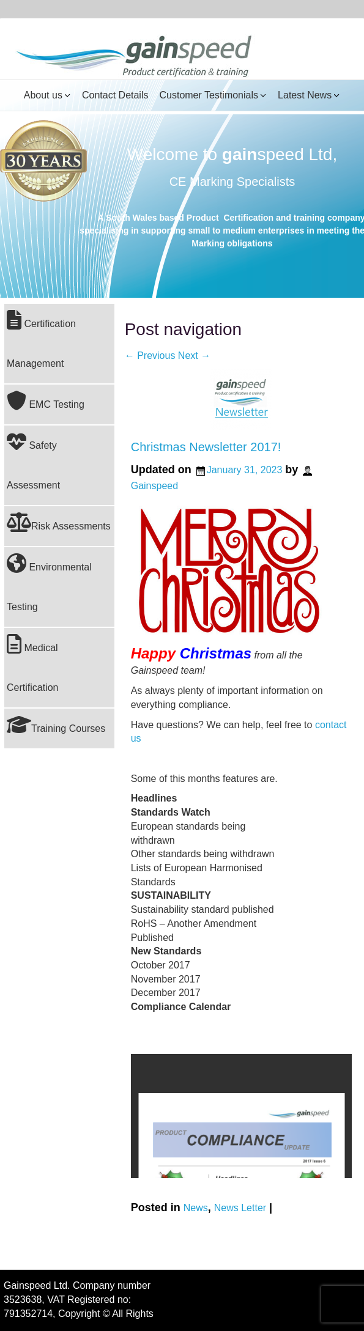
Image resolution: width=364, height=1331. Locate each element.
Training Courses (56, 724)
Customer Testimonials (208, 95)
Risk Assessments (59, 522)
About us (43, 95)
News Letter (240, 1207)
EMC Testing (45, 400)
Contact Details (115, 95)
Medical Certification (32, 663)
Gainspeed (154, 486)
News (196, 1207)
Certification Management (41, 339)
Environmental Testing (49, 582)
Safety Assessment (33, 461)
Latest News (305, 95)
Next (194, 355)
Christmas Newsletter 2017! (206, 447)
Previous (150, 355)
